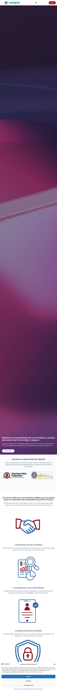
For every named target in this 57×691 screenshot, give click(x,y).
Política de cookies (18, 689)
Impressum (40, 689)
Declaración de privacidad (30, 689)
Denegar (28, 681)
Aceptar (28, 676)
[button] (54, 664)
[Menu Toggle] (36, 3)
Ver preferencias (28, 685)
